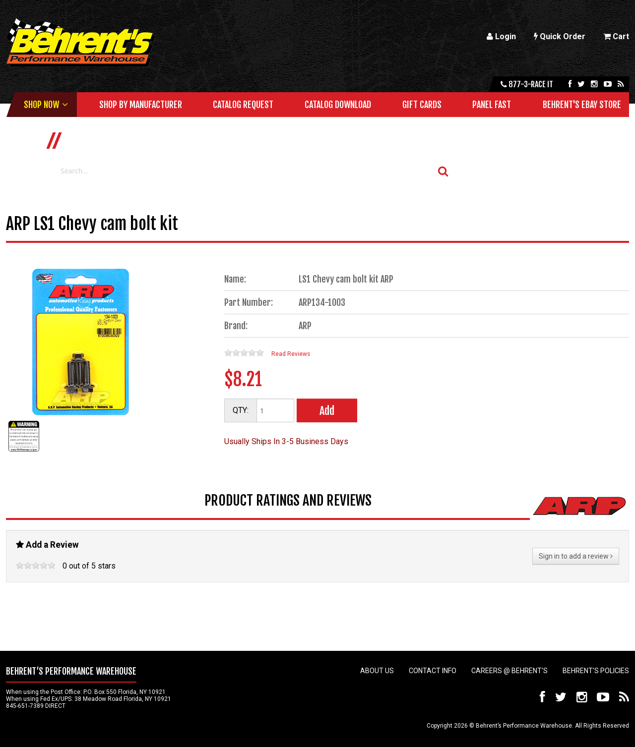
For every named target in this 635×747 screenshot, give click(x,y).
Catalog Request (243, 104)
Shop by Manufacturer (140, 104)
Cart (616, 36)
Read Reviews (290, 353)
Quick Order (559, 36)
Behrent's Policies (596, 671)
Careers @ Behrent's (509, 671)
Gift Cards (422, 104)
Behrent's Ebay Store (582, 104)
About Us (377, 671)
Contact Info (432, 671)
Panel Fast (491, 104)
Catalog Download (338, 104)
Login (501, 36)
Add (326, 410)
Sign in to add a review (576, 556)
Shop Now (41, 104)
